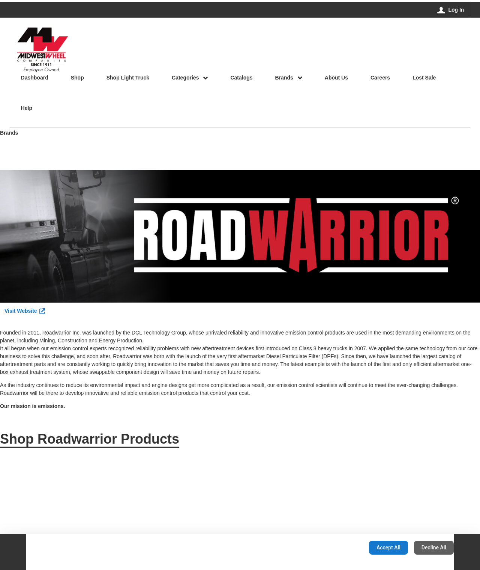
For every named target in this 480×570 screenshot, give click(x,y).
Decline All (434, 547)
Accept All (388, 547)
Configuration (340, 547)
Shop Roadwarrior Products (89, 439)
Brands (9, 133)
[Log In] (451, 10)
